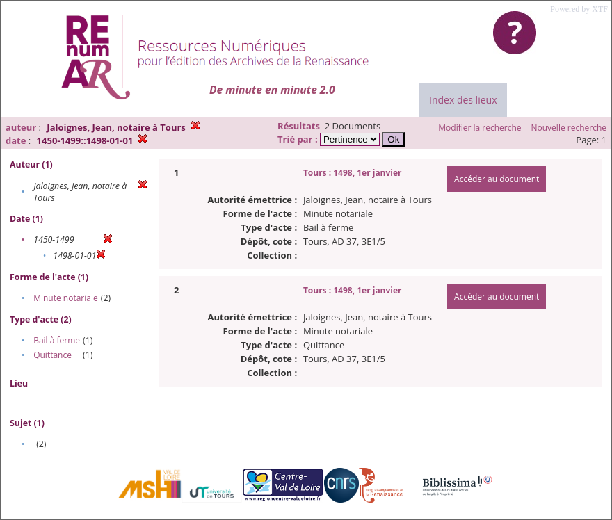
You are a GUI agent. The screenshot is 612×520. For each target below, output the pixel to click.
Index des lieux (463, 99)
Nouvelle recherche (569, 127)
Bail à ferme (56, 340)
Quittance (52, 355)
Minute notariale (65, 298)
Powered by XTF (579, 9)
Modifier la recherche (479, 127)
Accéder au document (496, 179)
